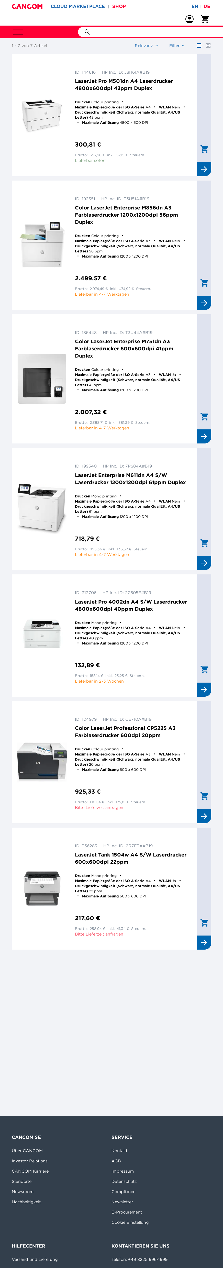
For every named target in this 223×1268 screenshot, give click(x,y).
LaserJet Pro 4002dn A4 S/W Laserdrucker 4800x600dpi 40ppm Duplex (131, 605)
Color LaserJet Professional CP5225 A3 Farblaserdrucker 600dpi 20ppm (125, 731)
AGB (116, 1160)
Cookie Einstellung (130, 1222)
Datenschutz (124, 1181)
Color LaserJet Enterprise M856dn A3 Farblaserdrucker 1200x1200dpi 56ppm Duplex (126, 214)
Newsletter (122, 1201)
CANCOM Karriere (30, 1171)
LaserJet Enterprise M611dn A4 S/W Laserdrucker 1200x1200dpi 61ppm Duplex (130, 478)
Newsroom (23, 1191)
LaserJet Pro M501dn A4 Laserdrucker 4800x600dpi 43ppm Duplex (124, 84)
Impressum (123, 1171)
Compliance (123, 1191)
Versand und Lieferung (35, 1259)
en (195, 6)
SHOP (119, 6)
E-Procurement (127, 1212)
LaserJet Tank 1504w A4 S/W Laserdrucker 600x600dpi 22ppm (130, 858)
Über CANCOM (27, 1150)
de (207, 6)
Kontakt (119, 1150)
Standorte (21, 1181)
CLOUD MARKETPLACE (78, 6)
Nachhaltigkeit (26, 1201)
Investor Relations (30, 1160)
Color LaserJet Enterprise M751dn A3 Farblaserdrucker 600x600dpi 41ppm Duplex (124, 348)
